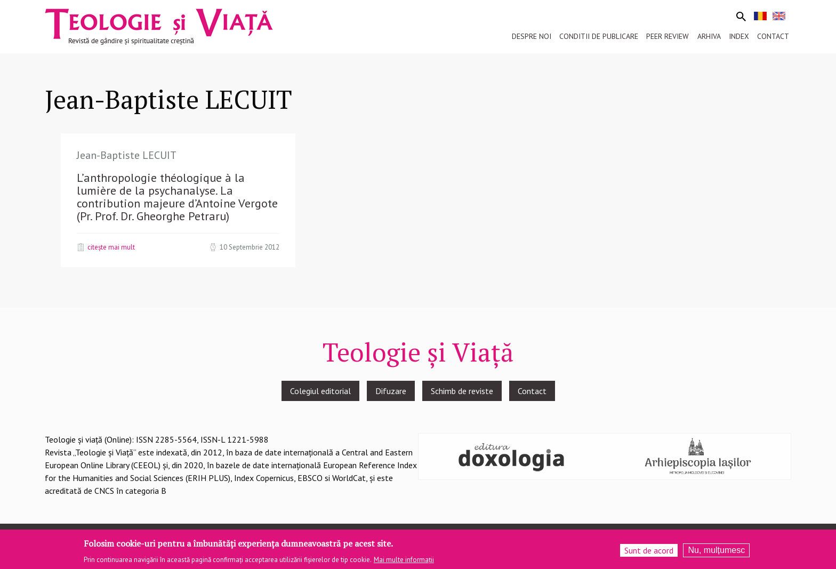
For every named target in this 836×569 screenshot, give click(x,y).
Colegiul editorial (320, 391)
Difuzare (390, 391)
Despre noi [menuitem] (531, 36)
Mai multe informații (404, 561)
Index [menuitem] (739, 36)
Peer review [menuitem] (667, 36)
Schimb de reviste (462, 391)
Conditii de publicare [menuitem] (598, 36)
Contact (532, 391)
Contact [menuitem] (773, 36)
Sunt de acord (648, 552)
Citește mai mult (111, 247)
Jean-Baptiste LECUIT (126, 155)
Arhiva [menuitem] (709, 36)
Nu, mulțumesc (716, 552)
